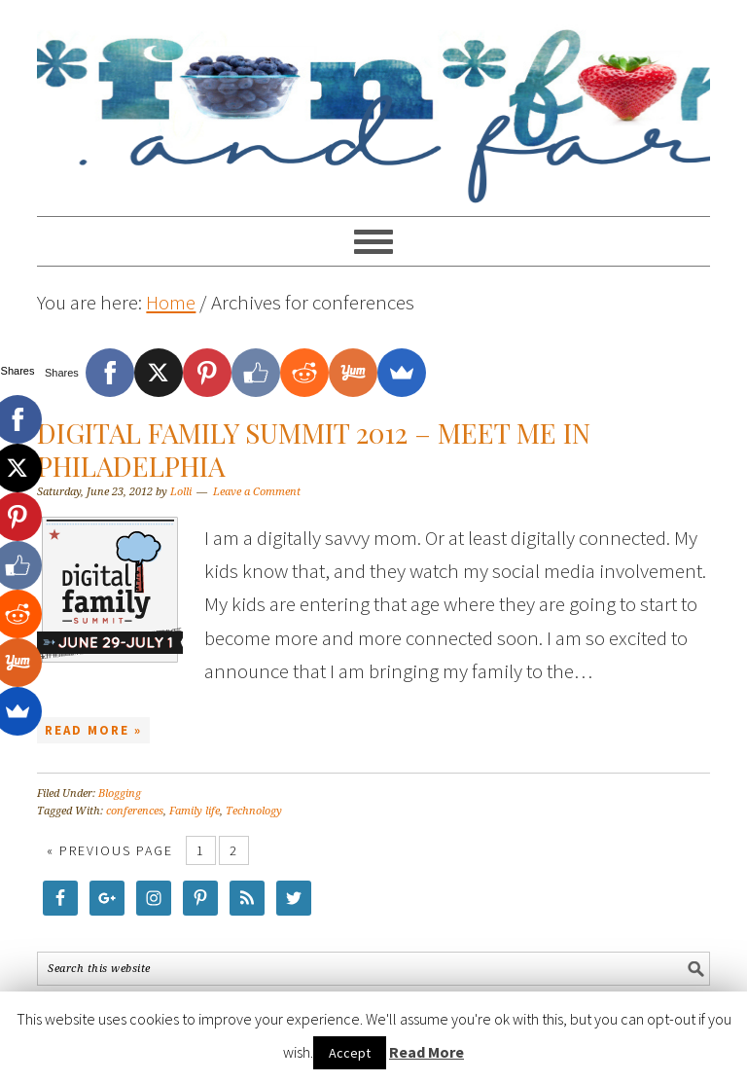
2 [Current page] (234, 850)
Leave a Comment (257, 492)
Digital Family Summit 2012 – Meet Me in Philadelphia (313, 449)
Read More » (93, 730)
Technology (254, 811)
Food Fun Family (373, 99)
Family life (194, 811)
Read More (426, 1052)
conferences (134, 811)
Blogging (119, 793)
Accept (350, 1053)
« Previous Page (110, 850)
